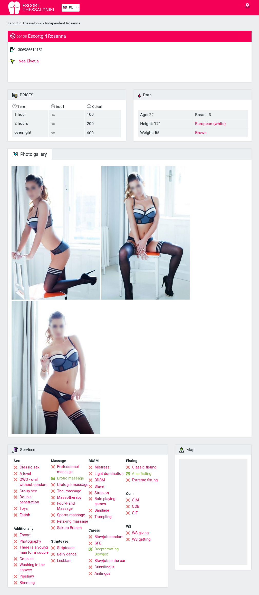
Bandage (101, 510)
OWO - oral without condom (33, 482)
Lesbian (63, 560)
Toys (24, 508)
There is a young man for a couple (34, 550)
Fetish (25, 515)
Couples (27, 558)
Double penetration (29, 499)
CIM (135, 500)
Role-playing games (104, 501)
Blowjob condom (108, 536)
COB (135, 506)
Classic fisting (144, 467)
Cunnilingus (104, 567)
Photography (30, 541)
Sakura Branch (69, 527)
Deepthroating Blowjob (106, 551)
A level (25, 473)
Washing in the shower (32, 567)
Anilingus (102, 573)
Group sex (28, 491)
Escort (25, 535)
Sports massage (71, 515)
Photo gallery (30, 154)
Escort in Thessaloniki (25, 23)
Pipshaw (27, 576)
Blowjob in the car (109, 560)
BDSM (99, 480)
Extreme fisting (145, 480)
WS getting (141, 539)
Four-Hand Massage (66, 506)
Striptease (65, 547)
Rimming (27, 582)
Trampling (102, 516)
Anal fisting (141, 473)
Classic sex (29, 467)
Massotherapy (69, 497)
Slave (99, 486)
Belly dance (66, 554)
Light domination (108, 473)
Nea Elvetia (24, 61)
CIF (135, 513)
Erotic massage (70, 478)
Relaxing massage (72, 521)
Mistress (102, 467)
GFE (97, 543)
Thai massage (69, 491)
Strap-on (101, 493)
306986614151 (30, 49)
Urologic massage (72, 484)
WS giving (140, 533)
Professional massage (68, 469)
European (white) (210, 123)
